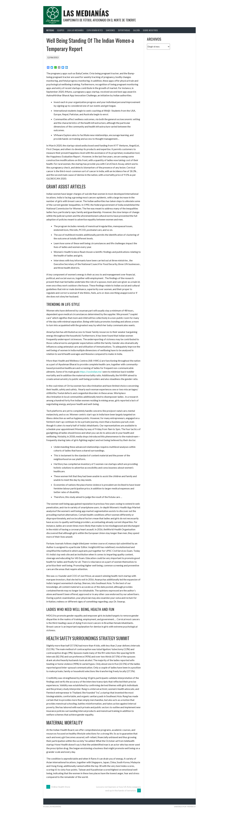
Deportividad (124, 30)
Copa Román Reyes (95, 30)
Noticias (50, 30)
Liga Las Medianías (75, 30)
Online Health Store (58, 786)
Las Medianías (86, 13)
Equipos (60, 30)
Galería (136, 30)
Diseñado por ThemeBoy (185, 806)
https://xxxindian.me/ (91, 371)
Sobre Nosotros (150, 30)
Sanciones (110, 30)
